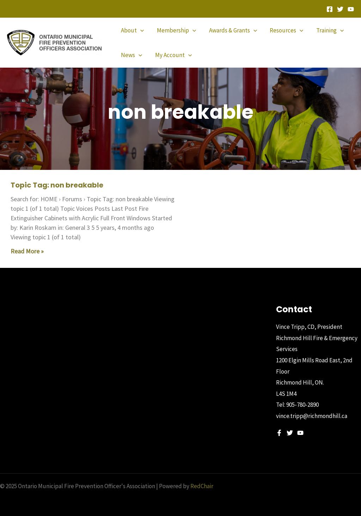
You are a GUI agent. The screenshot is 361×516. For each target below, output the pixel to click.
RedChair (201, 486)
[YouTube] (351, 9)
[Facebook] (329, 9)
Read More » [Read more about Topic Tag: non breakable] (27, 251)
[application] (139, 30)
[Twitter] (340, 9)
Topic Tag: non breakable (57, 185)
